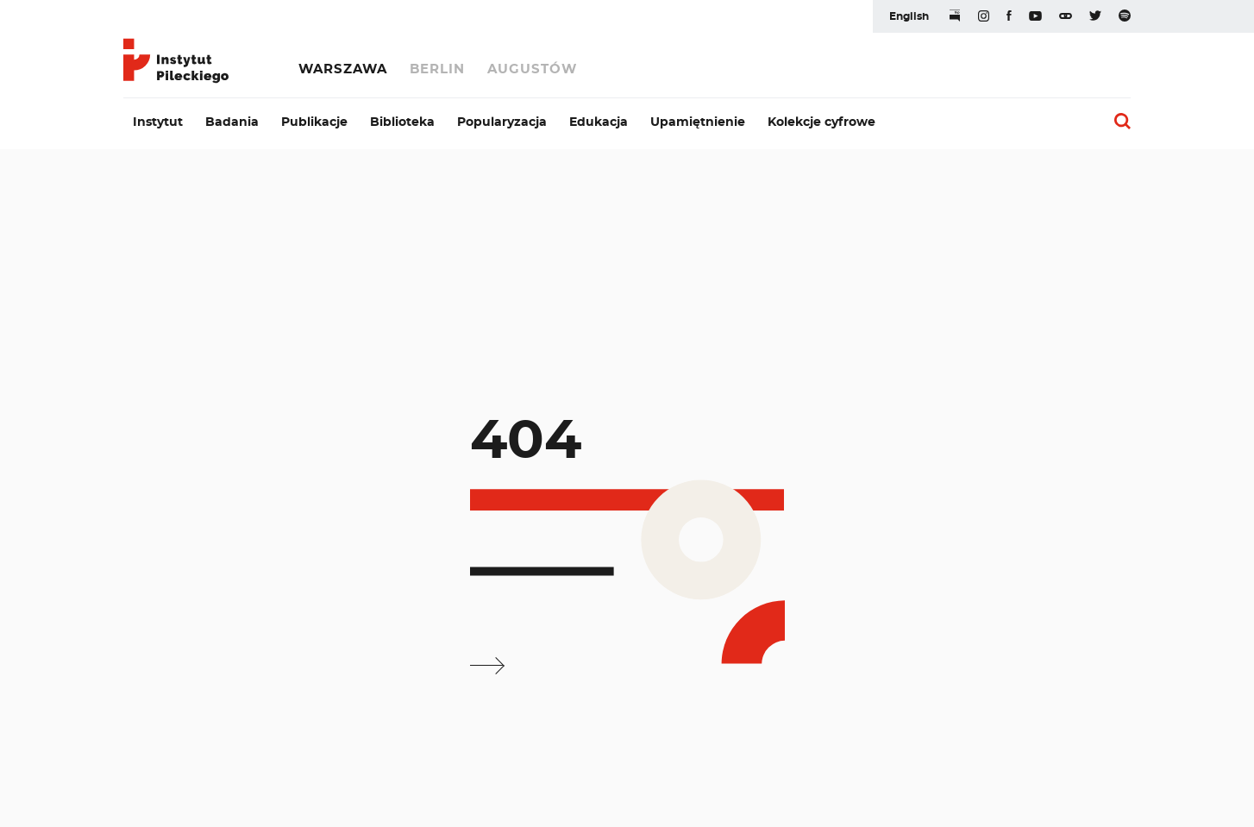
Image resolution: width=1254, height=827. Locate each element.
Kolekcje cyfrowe (821, 122)
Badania (232, 122)
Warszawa (342, 69)
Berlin (437, 69)
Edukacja (598, 122)
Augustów (532, 69)
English (909, 16)
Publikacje (314, 122)
